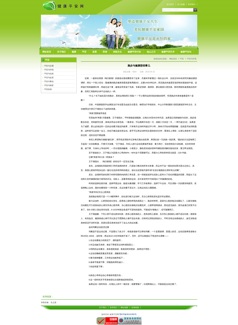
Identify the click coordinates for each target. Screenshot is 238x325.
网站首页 (46, 52)
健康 (74, 52)
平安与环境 (49, 70)
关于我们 (61, 52)
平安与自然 (49, 74)
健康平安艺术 (168, 52)
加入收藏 (181, 4)
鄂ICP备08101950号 (127, 314)
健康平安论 (185, 52)
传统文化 (117, 52)
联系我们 (191, 4)
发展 (94, 52)
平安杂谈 (48, 89)
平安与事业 (49, 81)
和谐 (105, 52)
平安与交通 (49, 66)
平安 (84, 52)
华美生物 (44, 302)
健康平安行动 (134, 52)
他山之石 (151, 52)
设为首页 (170, 4)
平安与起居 (49, 77)
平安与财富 (49, 85)
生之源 (53, 302)
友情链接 (135, 307)
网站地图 (124, 307)
